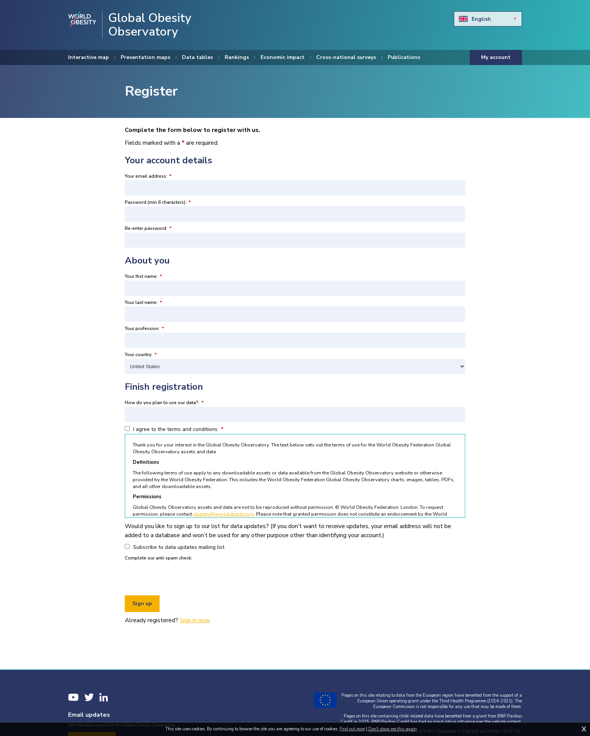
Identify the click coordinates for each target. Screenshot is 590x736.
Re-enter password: (148, 228)
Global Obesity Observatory (149, 25)
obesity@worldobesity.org (223, 514)
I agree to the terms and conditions (174, 429)
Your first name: (143, 276)
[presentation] (182, 577)
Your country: (141, 355)
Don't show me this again (392, 729)
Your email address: (148, 176)
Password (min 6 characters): (158, 202)
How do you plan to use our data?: (164, 403)
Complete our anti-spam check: (158, 558)
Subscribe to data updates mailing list (174, 547)
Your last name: (143, 302)
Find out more (352, 729)
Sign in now (194, 620)
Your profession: (144, 328)
